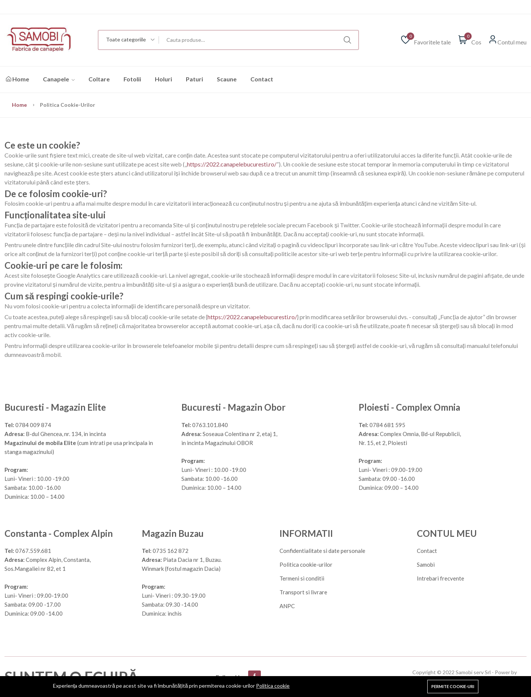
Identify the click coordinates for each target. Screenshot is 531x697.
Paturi (194, 79)
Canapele (59, 79)
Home (17, 79)
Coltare (99, 79)
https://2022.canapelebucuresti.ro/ (232, 164)
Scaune (227, 79)
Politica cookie (273, 685)
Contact (261, 79)
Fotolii (132, 79)
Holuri (163, 79)
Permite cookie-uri (452, 686)
